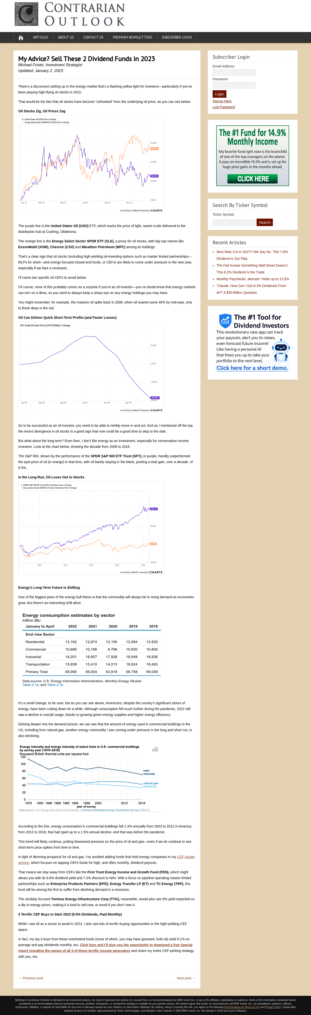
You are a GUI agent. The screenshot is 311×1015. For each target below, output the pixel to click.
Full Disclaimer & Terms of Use (241, 1007)
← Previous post (30, 978)
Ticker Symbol (223, 214)
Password (220, 79)
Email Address (223, 66)
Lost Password (224, 107)
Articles (40, 37)
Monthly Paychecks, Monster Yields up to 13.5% (252, 279)
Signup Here (222, 101)
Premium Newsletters (132, 37)
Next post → (186, 978)
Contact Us (93, 37)
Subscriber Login (177, 37)
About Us (66, 37)
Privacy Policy (273, 1007)
